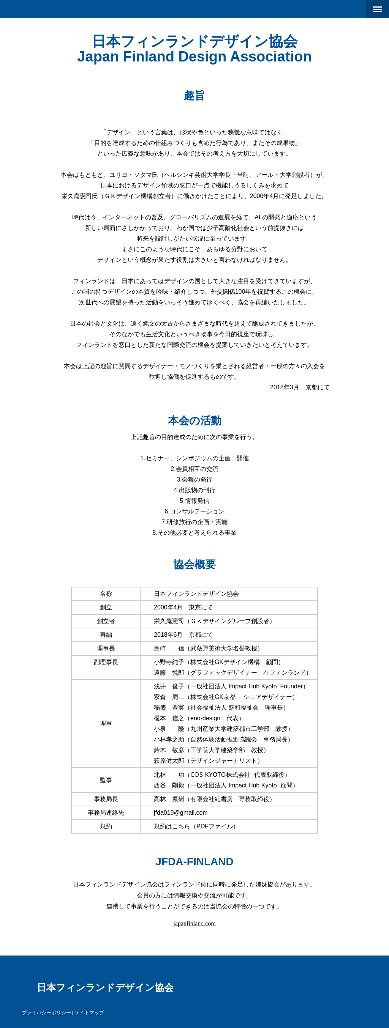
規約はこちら (172, 826)
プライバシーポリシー (46, 1012)
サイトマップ (89, 1012)
